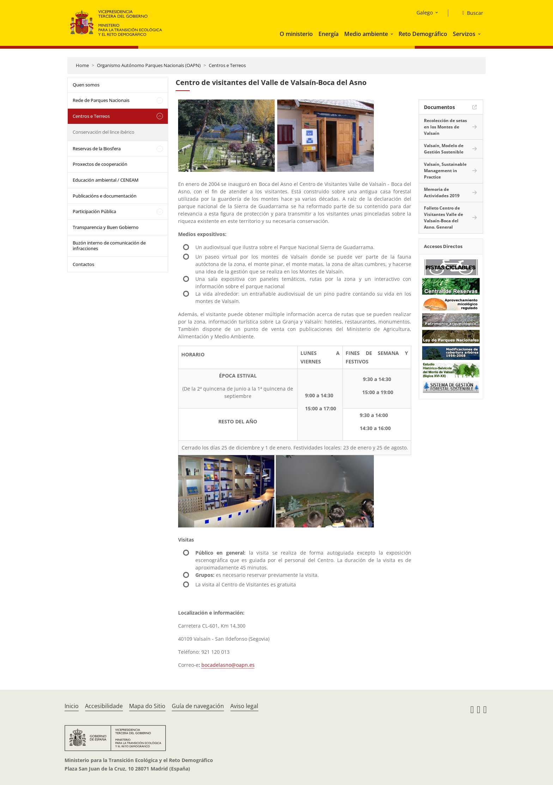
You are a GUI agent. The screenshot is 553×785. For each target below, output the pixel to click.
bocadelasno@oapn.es (228, 665)
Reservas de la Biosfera (97, 148)
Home (82, 65)
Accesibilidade (104, 706)
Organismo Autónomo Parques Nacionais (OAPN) (149, 65)
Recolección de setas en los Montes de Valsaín (445, 126)
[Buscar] (470, 13)
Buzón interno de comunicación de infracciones (109, 246)
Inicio (72, 706)
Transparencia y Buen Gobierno (106, 227)
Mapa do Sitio (147, 706)
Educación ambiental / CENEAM (106, 180)
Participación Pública (94, 211)
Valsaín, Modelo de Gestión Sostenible (443, 149)
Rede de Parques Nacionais (101, 100)
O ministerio (296, 34)
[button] (392, 34)
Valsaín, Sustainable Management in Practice (445, 170)
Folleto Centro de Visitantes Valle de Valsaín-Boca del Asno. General (443, 217)
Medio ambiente (366, 34)
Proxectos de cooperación (100, 164)
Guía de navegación (198, 706)
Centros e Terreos (227, 65)
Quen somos (86, 84)
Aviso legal (244, 706)
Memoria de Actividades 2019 (442, 192)
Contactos (83, 264)
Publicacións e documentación (104, 196)
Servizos (464, 34)
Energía (328, 34)
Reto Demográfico (423, 34)
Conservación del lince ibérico (103, 132)
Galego (425, 12)
